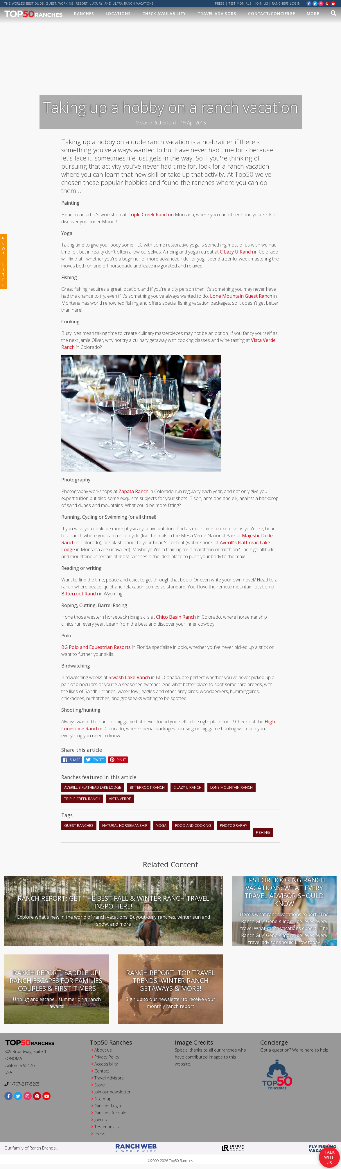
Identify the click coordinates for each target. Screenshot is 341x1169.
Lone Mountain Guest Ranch (241, 296)
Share (71, 759)
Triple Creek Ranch (148, 214)
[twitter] (315, 3)
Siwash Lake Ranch (128, 677)
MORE (313, 13)
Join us (261, 3)
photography (233, 825)
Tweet (95, 759)
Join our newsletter (112, 1092)
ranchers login (286, 3)
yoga (161, 825)
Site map (103, 1099)
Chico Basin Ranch (176, 617)
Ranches (84, 13)
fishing (263, 832)
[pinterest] (327, 3)
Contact (101, 1071)
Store (99, 1085)
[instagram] (321, 3)
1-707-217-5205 (22, 1084)
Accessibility (106, 1064)
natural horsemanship (125, 825)
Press (220, 3)
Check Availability (164, 13)
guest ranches (79, 825)
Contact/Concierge (271, 13)
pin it (118, 759)
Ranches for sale (110, 1113)
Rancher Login (107, 1106)
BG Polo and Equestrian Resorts (96, 647)
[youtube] (333, 3)
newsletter (3, 261)
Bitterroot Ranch (80, 593)
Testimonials (240, 3)
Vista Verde (120, 798)
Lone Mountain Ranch (231, 787)
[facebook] (309, 3)
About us (103, 1050)
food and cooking (193, 825)
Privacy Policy (106, 1057)
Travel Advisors (217, 13)
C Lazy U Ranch (236, 252)
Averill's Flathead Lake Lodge (92, 787)
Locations (118, 13)
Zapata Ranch (133, 491)
